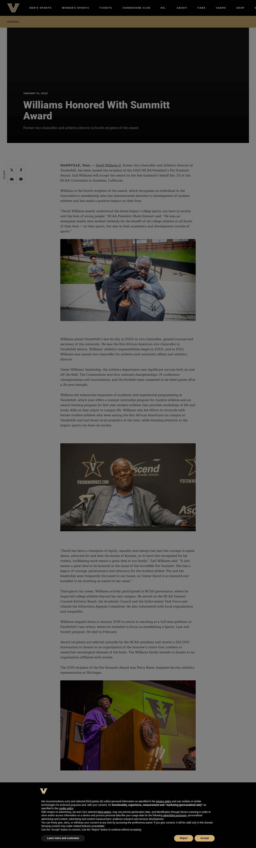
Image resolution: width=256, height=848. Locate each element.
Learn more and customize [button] (63, 838)
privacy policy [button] (163, 801)
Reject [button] (183, 838)
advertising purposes (174, 815)
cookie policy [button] (66, 808)
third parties (104, 812)
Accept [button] (204, 838)
